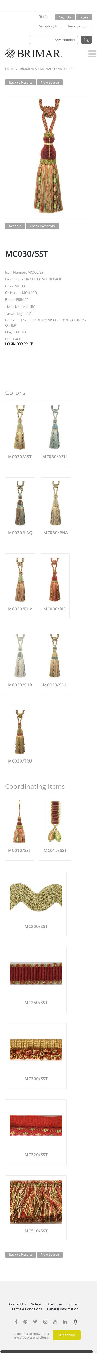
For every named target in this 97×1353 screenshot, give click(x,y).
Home (10, 69)
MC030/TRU (20, 761)
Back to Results (20, 82)
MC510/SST (36, 1230)
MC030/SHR (20, 685)
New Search (50, 82)
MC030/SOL (55, 685)
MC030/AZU (54, 456)
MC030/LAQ (20, 532)
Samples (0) (48, 26)
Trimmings (27, 69)
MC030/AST (20, 456)
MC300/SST (36, 1078)
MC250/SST (36, 1002)
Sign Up (65, 17)
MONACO (47, 69)
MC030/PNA (55, 532)
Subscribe (66, 1335)
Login (83, 17)
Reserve (15, 226)
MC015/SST (55, 850)
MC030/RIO (55, 608)
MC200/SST (36, 926)
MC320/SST (36, 1154)
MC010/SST (19, 850)
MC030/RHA (20, 608)
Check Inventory (42, 226)
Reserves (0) (77, 26)
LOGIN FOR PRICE (19, 344)
